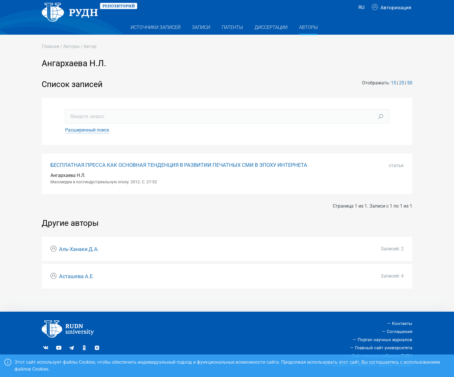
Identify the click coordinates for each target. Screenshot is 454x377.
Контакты (402, 323)
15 (393, 94)
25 (401, 94)
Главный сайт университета (383, 347)
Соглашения (399, 331)
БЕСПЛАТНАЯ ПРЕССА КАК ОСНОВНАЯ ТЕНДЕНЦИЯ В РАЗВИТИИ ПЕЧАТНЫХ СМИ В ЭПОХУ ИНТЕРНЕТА (178, 177)
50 (409, 94)
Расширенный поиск (87, 141)
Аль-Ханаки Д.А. (79, 261)
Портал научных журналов (385, 339)
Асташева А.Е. (76, 288)
